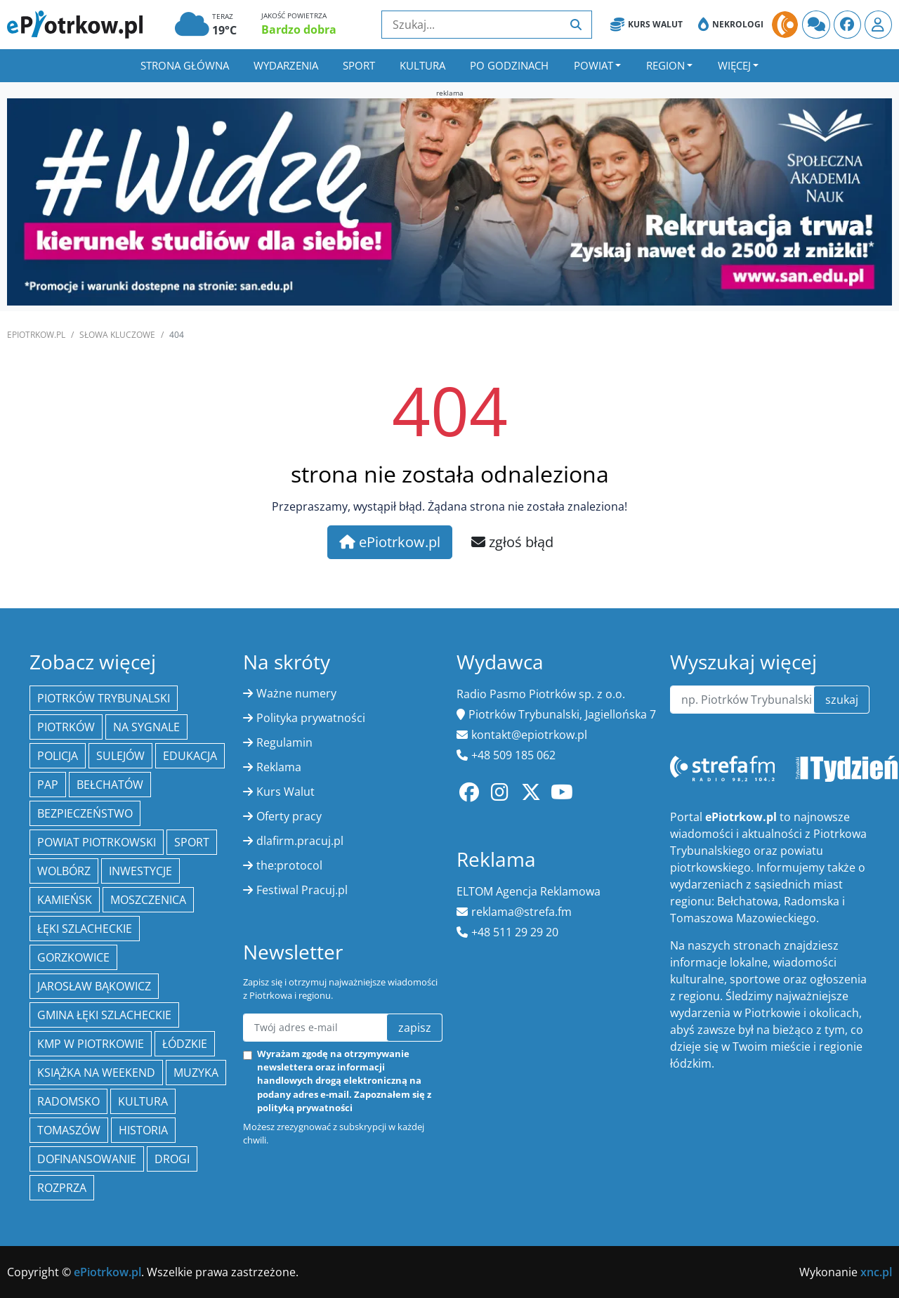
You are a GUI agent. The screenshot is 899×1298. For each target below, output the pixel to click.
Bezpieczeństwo (85, 813)
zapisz (414, 1027)
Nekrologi (730, 25)
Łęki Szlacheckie (84, 928)
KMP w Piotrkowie (90, 1043)
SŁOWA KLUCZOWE (117, 335)
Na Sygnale (146, 727)
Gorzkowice (73, 957)
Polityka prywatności (310, 718)
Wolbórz (64, 871)
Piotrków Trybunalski (103, 698)
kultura (143, 1101)
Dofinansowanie (86, 1159)
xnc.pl (876, 1272)
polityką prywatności (305, 1107)
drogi (172, 1159)
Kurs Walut (646, 25)
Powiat (593, 65)
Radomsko (68, 1101)
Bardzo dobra (298, 29)
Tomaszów (68, 1130)
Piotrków (66, 727)
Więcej (734, 65)
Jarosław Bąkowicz (94, 986)
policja (57, 755)
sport (191, 842)
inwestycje (140, 871)
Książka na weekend (96, 1072)
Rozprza (61, 1187)
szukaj (841, 699)
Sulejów (120, 755)
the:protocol (289, 865)
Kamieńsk (64, 899)
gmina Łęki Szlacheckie (104, 1015)
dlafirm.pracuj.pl (299, 840)
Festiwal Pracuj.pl (302, 890)
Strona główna (184, 65)
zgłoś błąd (512, 541)
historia (143, 1130)
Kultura (422, 65)
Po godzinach (509, 65)
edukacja (190, 755)
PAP (47, 784)
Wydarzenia (286, 65)
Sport (359, 65)
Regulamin (284, 742)
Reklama (278, 767)
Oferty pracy (289, 816)
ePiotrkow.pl (36, 335)
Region (665, 65)
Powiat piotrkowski (96, 842)
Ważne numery (296, 693)
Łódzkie (184, 1043)
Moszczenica (148, 899)
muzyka (195, 1072)
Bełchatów (110, 784)
